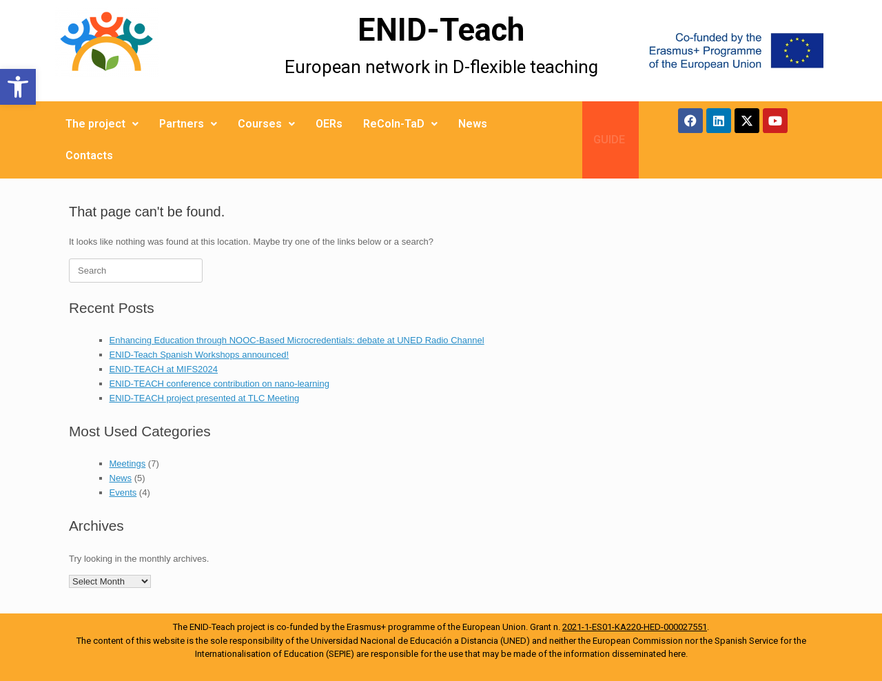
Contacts (89, 155)
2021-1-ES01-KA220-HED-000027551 (634, 627)
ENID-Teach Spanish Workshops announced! (199, 354)
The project (102, 123)
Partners (188, 123)
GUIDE (609, 139)
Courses (266, 123)
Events (123, 492)
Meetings (128, 463)
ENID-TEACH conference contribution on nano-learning (219, 383)
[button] (18, 87)
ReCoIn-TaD (400, 123)
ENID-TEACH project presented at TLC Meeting (205, 398)
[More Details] (146, 50)
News (472, 123)
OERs (329, 123)
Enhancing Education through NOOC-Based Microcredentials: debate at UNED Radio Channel (297, 340)
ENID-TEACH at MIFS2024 (164, 369)
